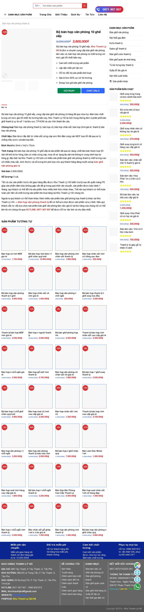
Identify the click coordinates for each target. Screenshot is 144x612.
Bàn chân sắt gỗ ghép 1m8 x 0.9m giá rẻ (39, 531)
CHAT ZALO (93, 90)
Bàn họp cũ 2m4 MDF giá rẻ (11, 255)
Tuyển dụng (67, 572)
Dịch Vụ (76, 14)
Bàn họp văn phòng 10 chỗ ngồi (12, 452)
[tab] (4, 107)
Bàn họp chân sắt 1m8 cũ (66, 412)
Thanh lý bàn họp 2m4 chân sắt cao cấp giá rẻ (94, 333)
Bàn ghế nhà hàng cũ (96, 590)
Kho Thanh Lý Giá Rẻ (24, 598)
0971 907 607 (112, 9)
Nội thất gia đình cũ (95, 597)
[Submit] (84, 5)
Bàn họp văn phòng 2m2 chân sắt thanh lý (67, 255)
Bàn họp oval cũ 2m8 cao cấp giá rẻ (38, 412)
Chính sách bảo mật (71, 576)
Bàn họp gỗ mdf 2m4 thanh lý (38, 373)
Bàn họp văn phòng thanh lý (15, 23)
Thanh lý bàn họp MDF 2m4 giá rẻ (12, 333)
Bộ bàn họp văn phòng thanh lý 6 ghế (12, 294)
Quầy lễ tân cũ (93, 594)
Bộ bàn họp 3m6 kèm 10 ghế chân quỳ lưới (40, 255)
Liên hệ (123, 589)
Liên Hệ (102, 14)
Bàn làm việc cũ (93, 569)
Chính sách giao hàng (71, 590)
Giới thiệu (66, 569)
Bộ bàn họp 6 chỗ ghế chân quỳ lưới (12, 412)
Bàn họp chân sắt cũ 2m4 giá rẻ (38, 294)
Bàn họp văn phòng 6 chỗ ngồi (65, 294)
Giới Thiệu (61, 14)
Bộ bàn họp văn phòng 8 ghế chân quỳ (94, 531)
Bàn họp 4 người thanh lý (39, 333)
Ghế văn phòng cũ (94, 572)
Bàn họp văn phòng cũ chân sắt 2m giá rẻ (66, 373)
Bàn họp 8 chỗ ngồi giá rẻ (12, 373)
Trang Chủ (45, 14)
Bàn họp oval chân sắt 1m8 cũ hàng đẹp (93, 491)
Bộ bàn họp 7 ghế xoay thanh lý (93, 373)
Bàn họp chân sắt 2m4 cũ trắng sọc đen (93, 255)
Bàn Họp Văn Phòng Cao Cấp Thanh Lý (65, 491)
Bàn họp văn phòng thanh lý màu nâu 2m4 (39, 452)
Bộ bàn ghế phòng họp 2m (66, 333)
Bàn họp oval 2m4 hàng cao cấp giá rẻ (12, 491)
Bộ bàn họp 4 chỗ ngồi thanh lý (39, 491)
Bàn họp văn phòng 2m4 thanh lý (67, 531)
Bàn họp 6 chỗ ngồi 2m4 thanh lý (13, 531)
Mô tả (4, 107)
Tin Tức (89, 14)
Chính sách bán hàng (71, 594)
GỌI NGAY (69, 90)
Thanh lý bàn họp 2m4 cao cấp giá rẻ (93, 412)
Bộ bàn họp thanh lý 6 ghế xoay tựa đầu (93, 294)
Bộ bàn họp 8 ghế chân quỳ (66, 452)
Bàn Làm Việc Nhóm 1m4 (92, 452)
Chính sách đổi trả (70, 579)
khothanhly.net (21, 595)
